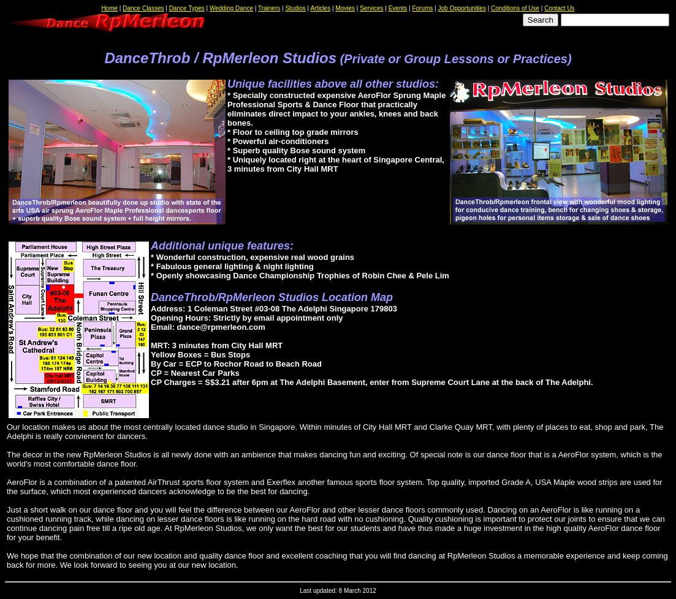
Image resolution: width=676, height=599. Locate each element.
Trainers (269, 8)
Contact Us (559, 8)
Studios (295, 8)
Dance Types (187, 8)
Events (398, 8)
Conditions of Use (515, 8)
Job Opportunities (462, 8)
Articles (320, 8)
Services (371, 8)
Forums (422, 8)
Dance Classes (143, 8)
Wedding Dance (231, 8)
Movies (345, 8)
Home (109, 8)
